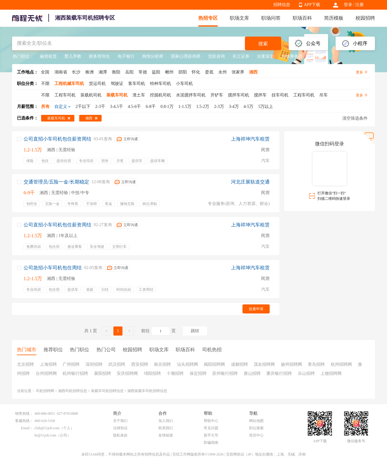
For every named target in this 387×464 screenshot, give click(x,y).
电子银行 (126, 56)
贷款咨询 (216, 56)
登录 (348, 4)
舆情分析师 (152, 56)
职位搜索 (256, 428)
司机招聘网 (45, 391)
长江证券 (241, 56)
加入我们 (165, 421)
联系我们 (165, 428)
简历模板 (333, 18)
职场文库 (239, 18)
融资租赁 (48, 56)
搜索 (263, 43)
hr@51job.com (45, 435)
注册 (359, 4)
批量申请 (256, 309)
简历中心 (256, 435)
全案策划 (265, 56)
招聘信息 (281, 4)
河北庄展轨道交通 (250, 181)
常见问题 (211, 428)
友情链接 (165, 435)
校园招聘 (365, 18)
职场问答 (271, 18)
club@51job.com (47, 428)
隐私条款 (120, 435)
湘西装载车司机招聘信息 (147, 391)
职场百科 (302, 18)
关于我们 (120, 421)
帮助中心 (211, 421)
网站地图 (256, 421)
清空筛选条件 (355, 118)
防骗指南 (211, 442)
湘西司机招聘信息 (72, 391)
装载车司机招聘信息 (107, 391)
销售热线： (24, 413)
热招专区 (208, 18)
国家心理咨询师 (185, 56)
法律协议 (120, 428)
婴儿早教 (72, 56)
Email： (27, 428)
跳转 (195, 331)
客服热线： (24, 421)
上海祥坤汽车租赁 (250, 138)
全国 (45, 72)
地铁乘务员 (292, 56)
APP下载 (312, 4)
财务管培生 (99, 56)
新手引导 (211, 435)
